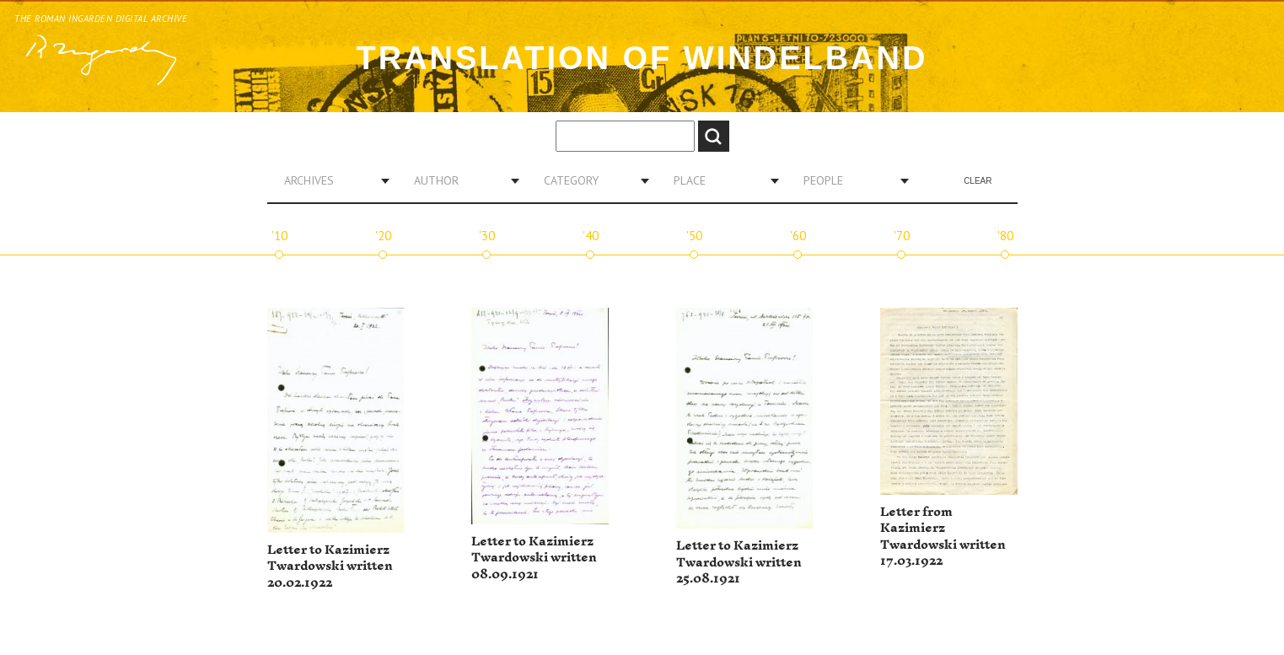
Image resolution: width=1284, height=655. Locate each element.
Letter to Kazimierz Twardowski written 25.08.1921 (739, 562)
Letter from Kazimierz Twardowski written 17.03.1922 (943, 537)
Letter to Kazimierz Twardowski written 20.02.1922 (330, 566)
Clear (977, 180)
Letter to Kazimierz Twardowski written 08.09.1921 (534, 558)
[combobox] (330, 180)
